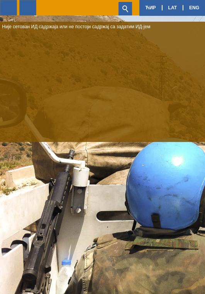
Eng (194, 7)
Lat (172, 7)
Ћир (150, 7)
